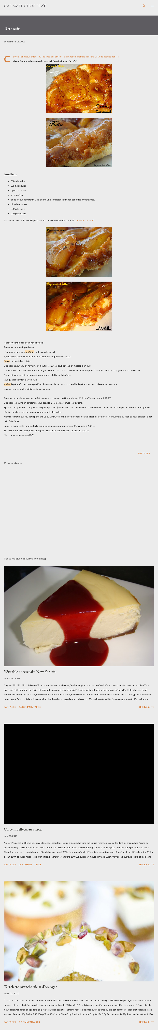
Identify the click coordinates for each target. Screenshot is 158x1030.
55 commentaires (30, 706)
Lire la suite (146, 706)
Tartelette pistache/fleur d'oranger (30, 986)
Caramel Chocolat (25, 5)
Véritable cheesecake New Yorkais (30, 671)
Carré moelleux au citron (23, 829)
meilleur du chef (85, 220)
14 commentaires (30, 864)
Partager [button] (144, 453)
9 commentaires (29, 1022)
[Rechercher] (144, 6)
